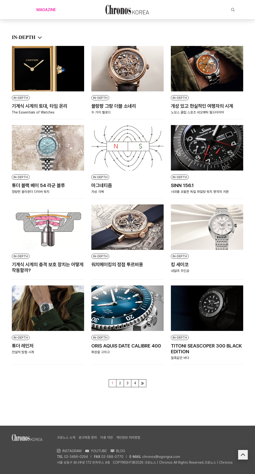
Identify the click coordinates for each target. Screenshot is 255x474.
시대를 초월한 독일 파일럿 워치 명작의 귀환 (200, 192)
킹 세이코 (179, 264)
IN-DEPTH (20, 98)
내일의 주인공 (180, 271)
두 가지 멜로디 (101, 112)
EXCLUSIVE (172, 9)
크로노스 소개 (66, 437)
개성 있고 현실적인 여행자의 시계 (202, 106)
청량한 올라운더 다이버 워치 (30, 192)
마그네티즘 (101, 185)
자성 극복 (97, 192)
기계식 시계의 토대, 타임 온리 (39, 106)
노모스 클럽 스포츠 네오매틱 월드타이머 (197, 112)
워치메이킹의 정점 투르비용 (117, 264)
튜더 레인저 (23, 346)
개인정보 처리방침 (128, 437)
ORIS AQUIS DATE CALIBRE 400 (126, 346)
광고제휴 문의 (88, 437)
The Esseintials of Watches (33, 112)
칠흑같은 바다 (180, 358)
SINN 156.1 (182, 185)
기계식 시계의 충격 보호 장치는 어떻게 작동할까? (47, 267)
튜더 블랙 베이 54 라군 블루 (38, 185)
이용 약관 (106, 437)
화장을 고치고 (100, 352)
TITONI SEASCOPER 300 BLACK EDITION (206, 348)
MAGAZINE (46, 9)
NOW (82, 9)
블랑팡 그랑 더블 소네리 (113, 106)
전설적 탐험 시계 (23, 352)
